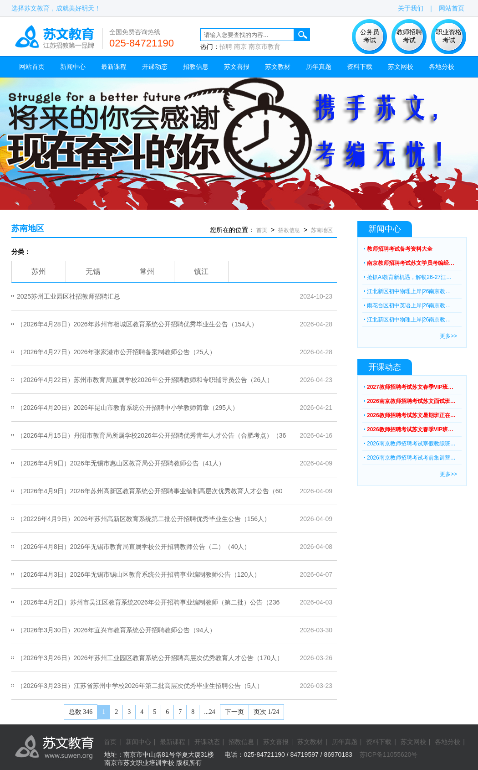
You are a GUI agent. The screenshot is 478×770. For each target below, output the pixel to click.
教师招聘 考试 (409, 36)
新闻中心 (73, 66)
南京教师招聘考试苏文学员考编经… (410, 263)
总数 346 (81, 711)
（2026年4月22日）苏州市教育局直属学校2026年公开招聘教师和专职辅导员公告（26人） (145, 379)
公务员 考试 (369, 36)
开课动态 (155, 66)
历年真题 (318, 66)
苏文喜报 (236, 66)
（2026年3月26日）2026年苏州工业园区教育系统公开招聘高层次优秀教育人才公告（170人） (150, 657)
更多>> (448, 336)
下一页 (234, 711)
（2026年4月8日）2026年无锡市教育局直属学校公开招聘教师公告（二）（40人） (133, 546)
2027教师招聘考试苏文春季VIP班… (410, 387)
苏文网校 (400, 66)
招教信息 (195, 66)
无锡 (93, 271)
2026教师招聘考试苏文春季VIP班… (410, 429)
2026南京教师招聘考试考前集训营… (411, 458)
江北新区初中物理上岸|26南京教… (409, 291)
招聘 (225, 46)
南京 (240, 46)
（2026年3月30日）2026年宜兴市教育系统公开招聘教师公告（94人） (116, 630)
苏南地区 (27, 228)
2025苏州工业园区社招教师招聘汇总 (68, 296)
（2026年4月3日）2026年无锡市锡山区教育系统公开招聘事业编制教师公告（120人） (138, 574)
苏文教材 (277, 66)
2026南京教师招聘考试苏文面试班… (411, 401)
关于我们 (410, 8)
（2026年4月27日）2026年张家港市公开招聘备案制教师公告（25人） (116, 352)
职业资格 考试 (449, 36)
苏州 (38, 271)
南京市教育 (264, 46)
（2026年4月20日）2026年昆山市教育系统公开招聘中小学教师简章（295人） (128, 407)
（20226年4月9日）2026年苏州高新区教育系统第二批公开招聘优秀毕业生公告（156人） (143, 518)
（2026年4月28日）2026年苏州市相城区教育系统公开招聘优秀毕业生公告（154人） (137, 324)
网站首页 (451, 8)
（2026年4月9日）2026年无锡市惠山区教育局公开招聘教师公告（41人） (121, 463)
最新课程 (114, 66)
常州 (147, 271)
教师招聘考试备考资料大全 (399, 249)
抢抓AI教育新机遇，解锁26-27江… (409, 277)
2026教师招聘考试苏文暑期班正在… (411, 415)
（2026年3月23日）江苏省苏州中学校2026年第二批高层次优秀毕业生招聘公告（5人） (140, 685)
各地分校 (441, 66)
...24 (209, 711)
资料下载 (359, 66)
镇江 (201, 271)
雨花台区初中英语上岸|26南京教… (409, 305)
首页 (261, 230)
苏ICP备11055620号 (389, 754)
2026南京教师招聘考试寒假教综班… (411, 443)
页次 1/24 (266, 711)
